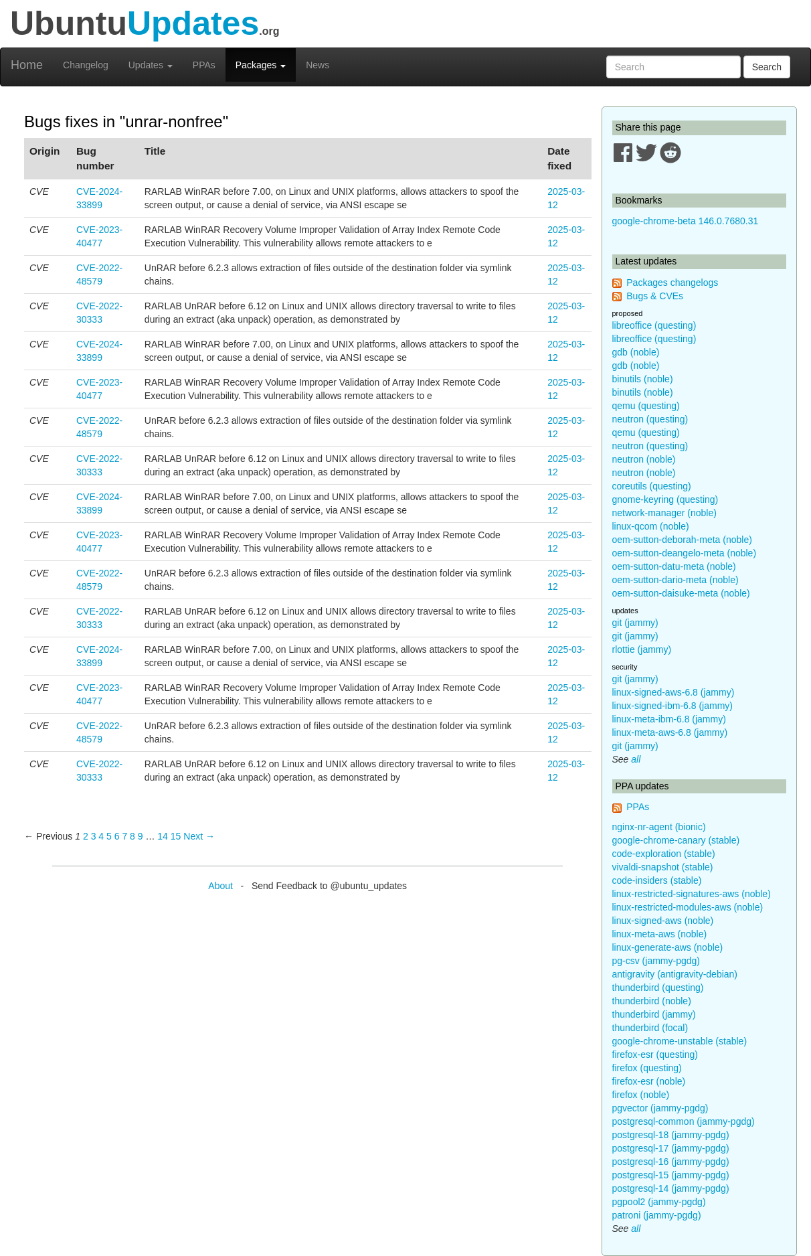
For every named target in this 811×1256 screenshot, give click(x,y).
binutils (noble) (642, 379)
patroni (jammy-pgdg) (656, 1215)
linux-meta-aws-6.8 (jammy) (670, 732)
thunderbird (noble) (651, 1001)
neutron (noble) (644, 459)
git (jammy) (635, 622)
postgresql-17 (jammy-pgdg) (670, 1148)
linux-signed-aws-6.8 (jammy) (673, 692)
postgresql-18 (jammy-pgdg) (670, 1134)
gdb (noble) (636, 352)
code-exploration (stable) (663, 853)
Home (27, 65)
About (220, 885)
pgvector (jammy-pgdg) (660, 1108)
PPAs (204, 65)
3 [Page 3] (93, 836)
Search (767, 67)
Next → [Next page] (199, 836)
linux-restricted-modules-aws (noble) (687, 907)
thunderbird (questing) (658, 987)
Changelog (85, 65)
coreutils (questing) (651, 486)
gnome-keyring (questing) (665, 499)
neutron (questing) (650, 419)
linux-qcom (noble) (650, 526)
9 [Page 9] (140, 836)
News (317, 65)
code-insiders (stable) (657, 880)
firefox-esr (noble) (649, 1081)
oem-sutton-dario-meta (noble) (675, 579)
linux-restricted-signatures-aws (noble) (691, 893)
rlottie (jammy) (642, 649)
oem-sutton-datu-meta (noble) (674, 566)
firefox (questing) (647, 1068)
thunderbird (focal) (650, 1027)
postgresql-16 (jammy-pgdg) (670, 1161)
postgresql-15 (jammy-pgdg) (670, 1175)
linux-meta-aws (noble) (659, 934)
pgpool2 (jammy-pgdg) (659, 1201)
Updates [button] (150, 65)
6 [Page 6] (117, 836)
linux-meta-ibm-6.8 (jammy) (669, 719)
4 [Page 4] (101, 836)
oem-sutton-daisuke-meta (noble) (681, 593)
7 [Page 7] (124, 836)
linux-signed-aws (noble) (663, 920)
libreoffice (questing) (654, 325)
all (635, 759)
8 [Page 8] (132, 836)
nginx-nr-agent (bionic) (659, 826)
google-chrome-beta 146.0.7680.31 (685, 221)
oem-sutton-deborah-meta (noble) (682, 539)
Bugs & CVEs (654, 296)
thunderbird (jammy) (654, 1014)
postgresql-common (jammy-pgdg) (683, 1121)
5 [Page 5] (109, 836)
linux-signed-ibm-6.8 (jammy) (672, 705)
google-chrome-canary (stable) (676, 840)
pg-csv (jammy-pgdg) (656, 960)
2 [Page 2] (85, 836)
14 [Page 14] (162, 836)
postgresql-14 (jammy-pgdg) (670, 1188)
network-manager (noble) (664, 512)
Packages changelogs (672, 282)
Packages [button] (261, 65)
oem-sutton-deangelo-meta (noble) (684, 553)
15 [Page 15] (176, 836)
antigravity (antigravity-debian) (675, 974)
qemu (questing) (646, 405)
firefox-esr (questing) (655, 1054)
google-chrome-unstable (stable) (679, 1041)
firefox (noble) (641, 1094)
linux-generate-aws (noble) (667, 947)
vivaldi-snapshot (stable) (662, 867)
